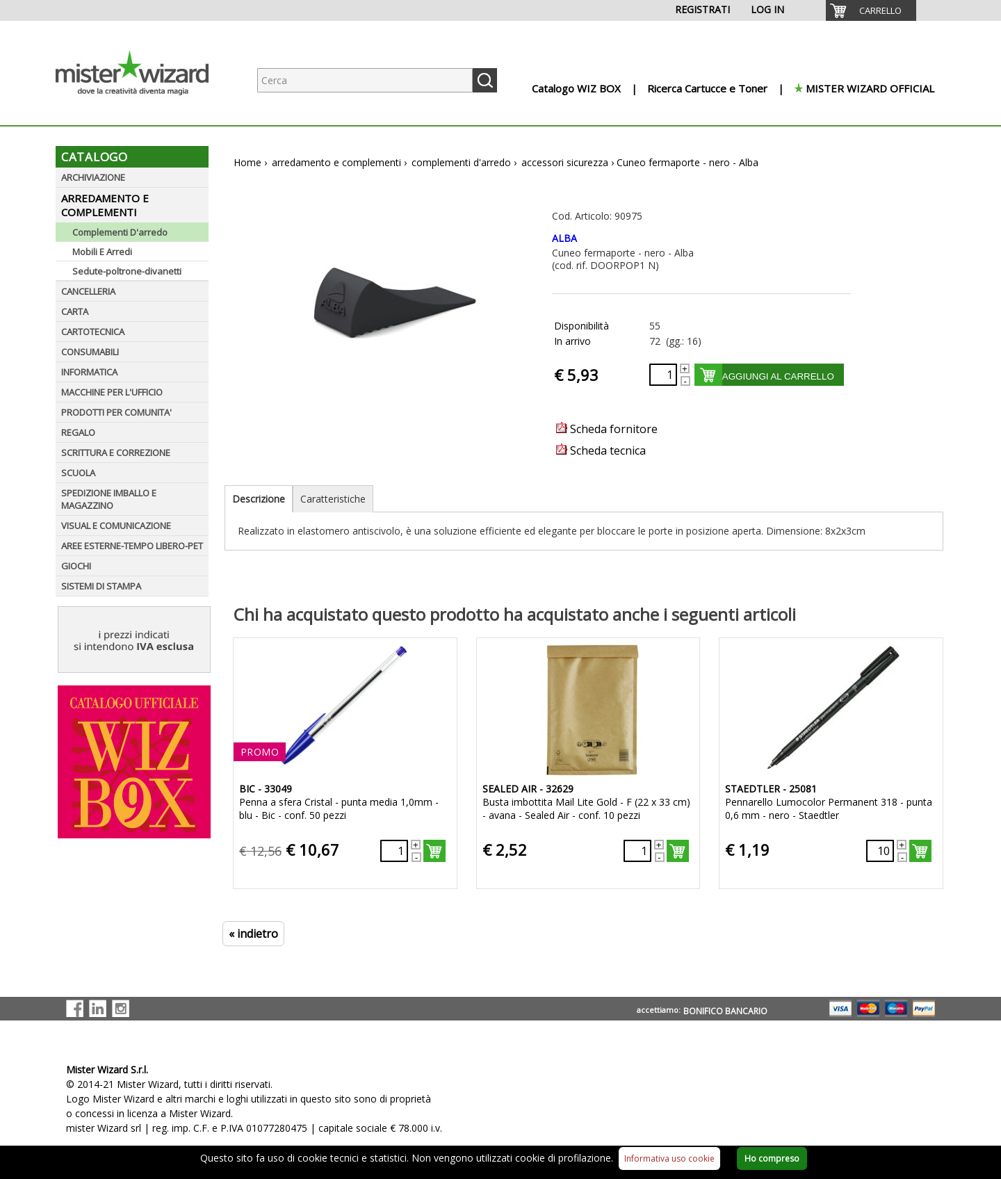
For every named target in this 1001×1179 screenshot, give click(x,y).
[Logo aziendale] (142, 111)
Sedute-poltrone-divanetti (126, 271)
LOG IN (767, 9)
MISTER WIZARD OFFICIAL (870, 88)
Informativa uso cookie (669, 1158)
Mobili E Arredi (102, 251)
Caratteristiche (333, 498)
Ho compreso (771, 1158)
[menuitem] (871, 10)
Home (247, 162)
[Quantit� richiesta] (394, 851)
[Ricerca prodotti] (365, 80)
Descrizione (258, 498)
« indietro (253, 933)
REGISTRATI (702, 9)
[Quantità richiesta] (663, 375)
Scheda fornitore (607, 429)
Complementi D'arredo (120, 232)
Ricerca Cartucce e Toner (707, 88)
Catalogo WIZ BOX (576, 88)
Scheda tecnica (601, 450)
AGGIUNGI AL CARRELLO (778, 376)
